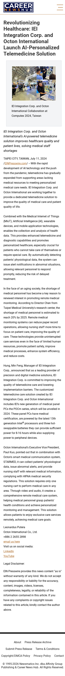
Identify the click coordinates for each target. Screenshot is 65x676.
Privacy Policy (42, 655)
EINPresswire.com (16, 163)
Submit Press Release (19, 649)
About (17, 642)
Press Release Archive (38, 642)
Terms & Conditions (47, 649)
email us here (11, 541)
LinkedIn (8, 551)
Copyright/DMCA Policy (15, 655)
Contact (59, 655)
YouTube (8, 556)
